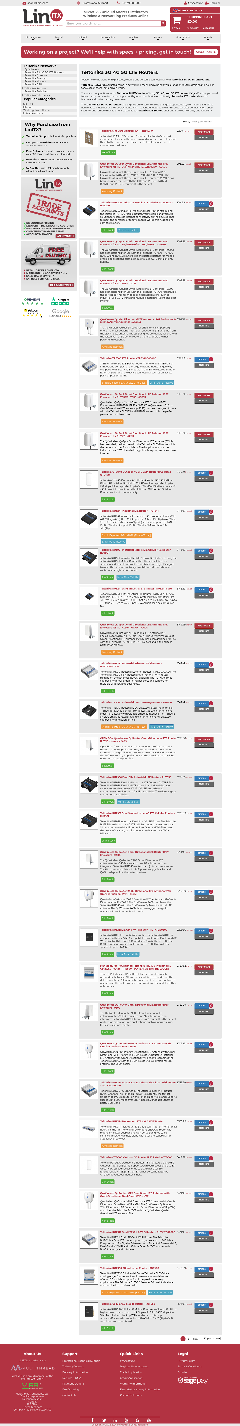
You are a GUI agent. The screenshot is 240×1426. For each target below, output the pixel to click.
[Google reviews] (60, 317)
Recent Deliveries (131, 1395)
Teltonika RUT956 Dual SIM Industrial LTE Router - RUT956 (135, 777)
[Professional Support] (90, 2)
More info (204, 137)
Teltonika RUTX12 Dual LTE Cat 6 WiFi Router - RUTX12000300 (137, 1232)
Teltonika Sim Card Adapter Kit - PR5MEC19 (126, 130)
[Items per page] (212, 1338)
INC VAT (196, 10)
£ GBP (180, 10)
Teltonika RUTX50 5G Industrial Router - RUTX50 (129, 1268)
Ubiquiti (58, 38)
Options (202, 204)
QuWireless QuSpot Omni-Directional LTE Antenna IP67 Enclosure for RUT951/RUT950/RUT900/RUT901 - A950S (134, 243)
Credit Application (131, 1378)
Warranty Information (133, 1383)
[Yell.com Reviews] (32, 317)
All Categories (33, 38)
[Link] (92, 1420)
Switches (133, 38)
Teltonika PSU (33, 84)
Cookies (182, 1372)
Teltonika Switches (36, 91)
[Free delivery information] (49, 290)
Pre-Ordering (70, 1389)
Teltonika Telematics (37, 95)
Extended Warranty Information (140, 1389)
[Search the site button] (163, 23)
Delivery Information (75, 1372)
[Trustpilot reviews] (60, 305)
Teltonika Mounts (35, 81)
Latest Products (32, 113)
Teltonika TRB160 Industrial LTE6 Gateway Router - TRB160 (136, 702)
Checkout (208, 28)
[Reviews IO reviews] (32, 305)
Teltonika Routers (35, 88)
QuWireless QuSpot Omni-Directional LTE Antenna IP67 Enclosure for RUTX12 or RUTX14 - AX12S (134, 626)
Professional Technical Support (81, 1360)
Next (195, 1338)
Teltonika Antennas (36, 75)
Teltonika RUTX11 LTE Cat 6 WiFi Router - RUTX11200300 (134, 929)
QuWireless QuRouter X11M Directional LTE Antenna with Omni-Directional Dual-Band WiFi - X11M (135, 1195)
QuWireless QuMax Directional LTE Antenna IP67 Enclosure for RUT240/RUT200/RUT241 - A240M (138, 321)
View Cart (193, 28)
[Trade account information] (49, 239)
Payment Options (73, 1383)
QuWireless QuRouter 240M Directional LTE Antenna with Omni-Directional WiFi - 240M (135, 892)
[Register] (212, 2)
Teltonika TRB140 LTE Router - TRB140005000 (128, 358)
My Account (127, 1360)
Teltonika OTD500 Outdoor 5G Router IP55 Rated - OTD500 (136, 1157)
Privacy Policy (186, 1360)
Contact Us (69, 1395)
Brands (208, 38)
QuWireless (31, 69)
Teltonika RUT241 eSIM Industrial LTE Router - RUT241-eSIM (136, 588)
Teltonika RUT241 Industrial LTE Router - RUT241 (129, 510)
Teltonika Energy (35, 78)
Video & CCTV (183, 38)
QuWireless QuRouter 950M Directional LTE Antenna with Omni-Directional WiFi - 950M (135, 1045)
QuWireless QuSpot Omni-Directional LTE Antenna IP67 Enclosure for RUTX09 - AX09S (134, 282)
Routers (158, 38)
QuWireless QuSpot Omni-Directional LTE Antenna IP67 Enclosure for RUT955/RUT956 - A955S (134, 396)
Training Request (73, 1366)
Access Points (108, 38)
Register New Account (134, 1366)
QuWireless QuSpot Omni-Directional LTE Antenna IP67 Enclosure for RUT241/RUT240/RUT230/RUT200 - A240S (134, 165)
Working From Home (36, 110)
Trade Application (131, 1372)
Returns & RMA (71, 1378)
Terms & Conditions (190, 1366)
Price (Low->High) (202, 121)
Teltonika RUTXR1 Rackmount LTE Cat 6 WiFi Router (132, 1121)
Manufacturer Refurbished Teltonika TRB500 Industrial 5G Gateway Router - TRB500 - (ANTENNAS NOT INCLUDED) (136, 967)
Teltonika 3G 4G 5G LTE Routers (44, 72)
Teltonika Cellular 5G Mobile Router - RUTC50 (127, 1303)
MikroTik (83, 38)
